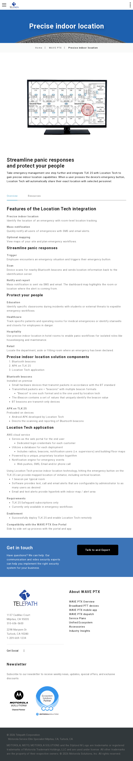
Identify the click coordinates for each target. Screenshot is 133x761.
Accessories (77, 626)
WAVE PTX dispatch (81, 614)
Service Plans (77, 618)
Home (38, 48)
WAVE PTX (55, 48)
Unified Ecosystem (81, 622)
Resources (34, 196)
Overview (12, 196)
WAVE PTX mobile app (83, 610)
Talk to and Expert (97, 550)
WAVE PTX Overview (82, 601)
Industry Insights (79, 630)
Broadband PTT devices (84, 605)
